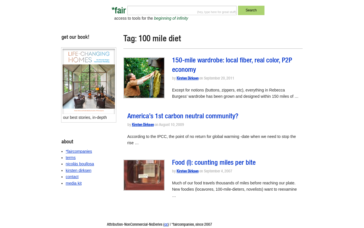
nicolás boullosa (80, 164)
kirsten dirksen (78, 170)
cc (166, 225)
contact (72, 176)
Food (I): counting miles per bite (214, 163)
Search (251, 10)
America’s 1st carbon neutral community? (182, 116)
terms (71, 157)
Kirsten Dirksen (187, 79)
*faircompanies (79, 151)
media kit (74, 183)
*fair (118, 11)
